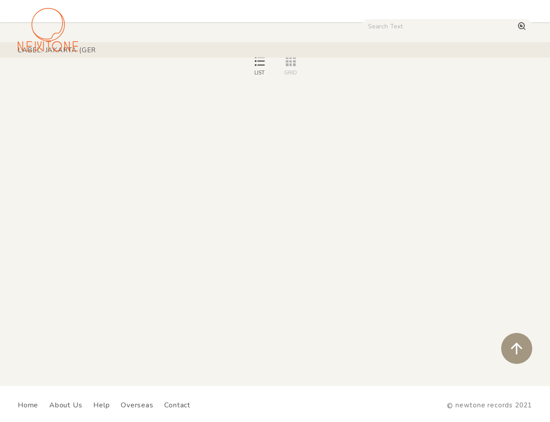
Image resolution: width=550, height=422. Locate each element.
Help (101, 405)
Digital (410, 75)
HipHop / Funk (169, 75)
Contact (177, 405)
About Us (65, 405)
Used (373, 75)
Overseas (137, 405)
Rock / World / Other (243, 75)
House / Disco (45, 75)
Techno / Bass (107, 75)
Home (28, 405)
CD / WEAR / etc (321, 75)
